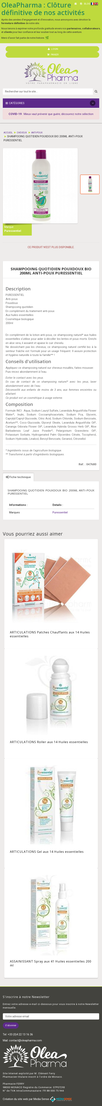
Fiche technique (18, 477)
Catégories (50, 103)
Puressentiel (12, 231)
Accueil (8, 132)
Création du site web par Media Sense (37, 1099)
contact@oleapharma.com (25, 1040)
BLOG (87, 3)
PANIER (53, 54)
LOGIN (53, 49)
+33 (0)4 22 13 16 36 (20, 1034)
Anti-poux (37, 132)
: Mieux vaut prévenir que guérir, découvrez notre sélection (51, 114)
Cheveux (22, 132)
